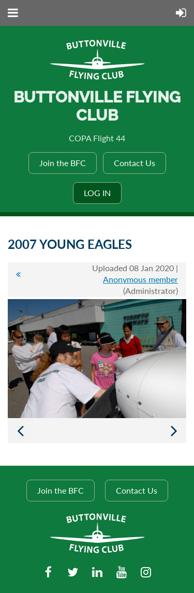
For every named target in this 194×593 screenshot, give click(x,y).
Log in (97, 193)
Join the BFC (62, 163)
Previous (20, 430)
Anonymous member (140, 279)
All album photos (18, 279)
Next (173, 430)
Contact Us (134, 163)
